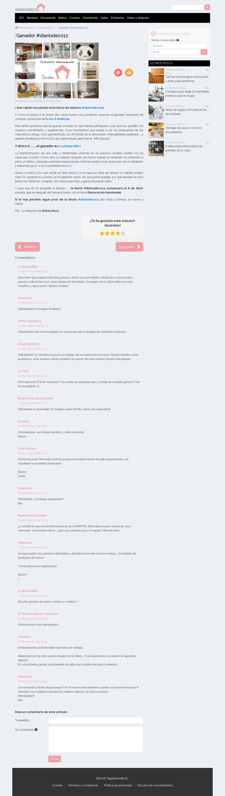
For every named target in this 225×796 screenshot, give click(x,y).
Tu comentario (26, 729)
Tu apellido (22, 720)
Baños (62, 17)
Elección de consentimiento (155, 785)
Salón (104, 17)
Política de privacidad (118, 785)
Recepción (24, 27)
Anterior (27, 247)
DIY (21, 17)
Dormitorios (90, 17)
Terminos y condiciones (83, 785)
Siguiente (129, 247)
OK (204, 52)
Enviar (55, 759)
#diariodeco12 (92, 107)
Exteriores (117, 17)
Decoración (48, 17)
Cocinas (74, 17)
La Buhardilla (69, 146)
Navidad (32, 17)
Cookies (57, 785)
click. (69, 165)
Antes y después (138, 17)
